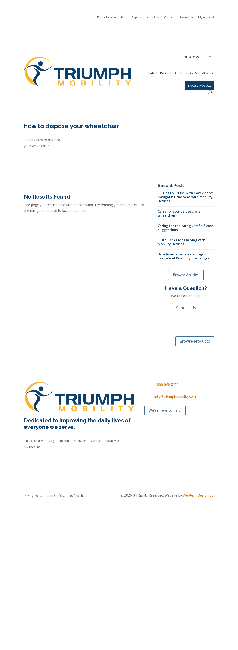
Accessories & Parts (67, 350)
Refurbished (94, 350)
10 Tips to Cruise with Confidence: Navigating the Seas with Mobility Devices (185, 197)
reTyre (208, 57)
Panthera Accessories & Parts (172, 73)
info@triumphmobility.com (175, 396)
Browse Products (199, 86)
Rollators (190, 57)
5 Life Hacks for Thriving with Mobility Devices (181, 242)
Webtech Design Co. (198, 495)
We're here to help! (165, 410)
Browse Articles (186, 274)
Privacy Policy (33, 496)
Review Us (186, 17)
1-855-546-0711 (166, 384)
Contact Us (186, 307)
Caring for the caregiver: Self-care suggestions (185, 227)
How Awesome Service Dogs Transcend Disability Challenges (183, 256)
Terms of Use (56, 496)
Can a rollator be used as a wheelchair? (179, 213)
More (205, 73)
